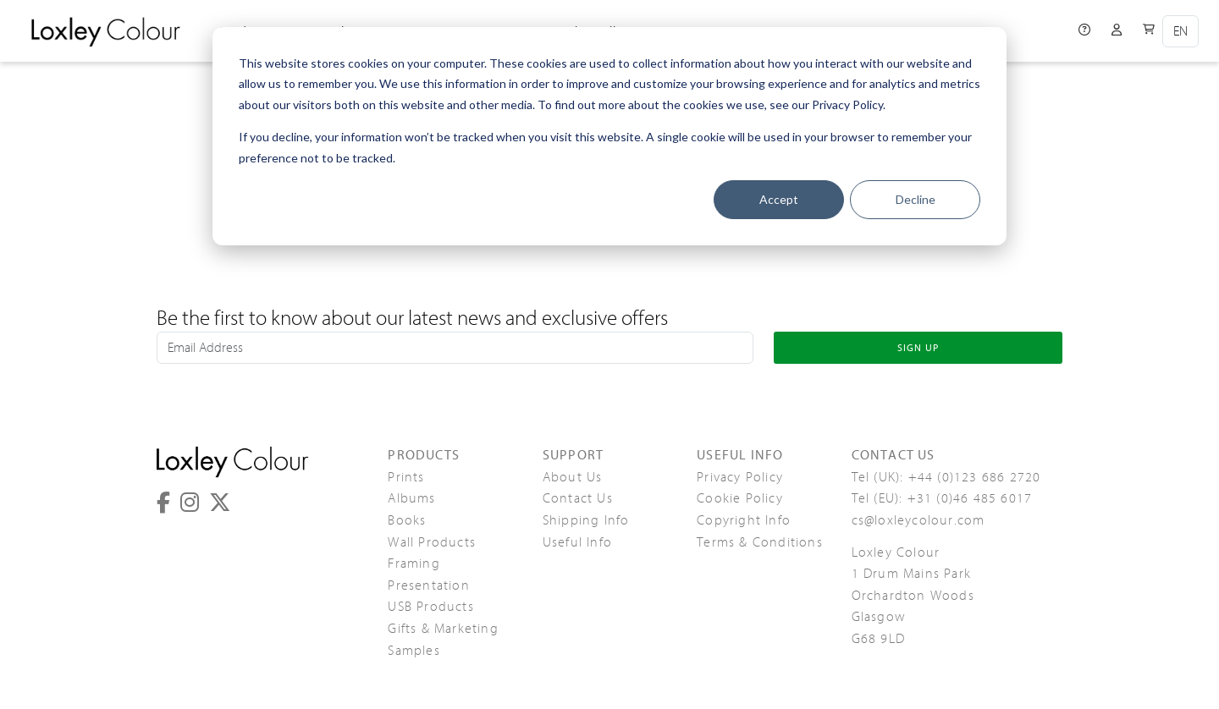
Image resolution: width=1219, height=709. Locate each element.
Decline (915, 199)
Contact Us (578, 498)
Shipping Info (586, 520)
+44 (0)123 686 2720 (974, 477)
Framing (413, 563)
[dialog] (609, 136)
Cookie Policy (740, 498)
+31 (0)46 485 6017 (970, 498)
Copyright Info (744, 520)
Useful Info (577, 542)
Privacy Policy (740, 477)
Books (407, 520)
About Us (573, 477)
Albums (411, 498)
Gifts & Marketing (443, 628)
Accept (778, 199)
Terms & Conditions (760, 542)
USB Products (430, 606)
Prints (406, 477)
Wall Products (432, 542)
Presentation (428, 585)
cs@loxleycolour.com (918, 520)
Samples (413, 650)
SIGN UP (918, 348)
